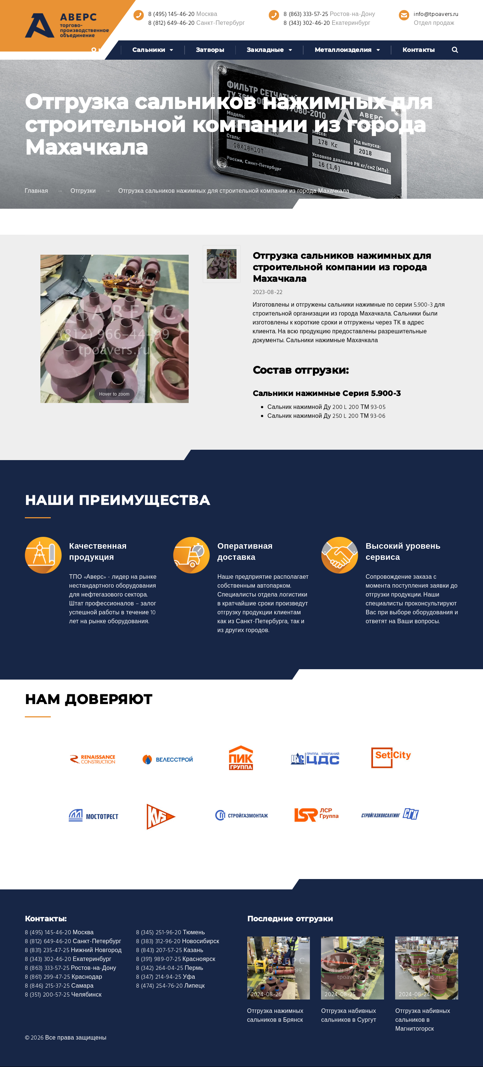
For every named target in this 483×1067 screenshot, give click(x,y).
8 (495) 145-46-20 (171, 14)
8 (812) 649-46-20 (171, 23)
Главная (36, 191)
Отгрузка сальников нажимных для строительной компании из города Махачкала (233, 191)
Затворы (210, 49)
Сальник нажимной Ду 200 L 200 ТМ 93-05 (327, 407)
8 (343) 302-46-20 (307, 23)
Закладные (265, 49)
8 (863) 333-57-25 (306, 14)
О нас (100, 49)
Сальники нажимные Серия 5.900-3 (327, 393)
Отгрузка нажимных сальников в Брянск (275, 1016)
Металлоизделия (343, 49)
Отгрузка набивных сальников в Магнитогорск (422, 1020)
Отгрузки (83, 191)
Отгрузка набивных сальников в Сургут (348, 1016)
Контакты (419, 49)
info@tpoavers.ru (436, 14)
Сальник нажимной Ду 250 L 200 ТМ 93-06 (327, 416)
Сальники (148, 49)
